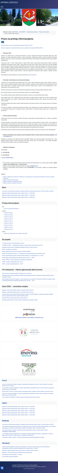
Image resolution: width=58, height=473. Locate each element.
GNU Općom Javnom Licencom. (38, 466)
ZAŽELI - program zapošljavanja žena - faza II (12, 261)
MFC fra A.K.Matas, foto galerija (9, 249)
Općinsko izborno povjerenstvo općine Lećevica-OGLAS (14, 297)
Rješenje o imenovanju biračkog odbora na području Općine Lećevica (17, 290)
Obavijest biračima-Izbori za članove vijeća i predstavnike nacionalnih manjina (20, 300)
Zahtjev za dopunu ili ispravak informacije (12, 181)
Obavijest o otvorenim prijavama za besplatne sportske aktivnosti (17, 452)
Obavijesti (6, 443)
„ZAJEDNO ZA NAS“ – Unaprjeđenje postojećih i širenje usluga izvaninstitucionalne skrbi (22, 245)
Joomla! (14, 466)
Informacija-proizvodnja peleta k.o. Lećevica (12, 454)
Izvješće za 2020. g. (8, 223)
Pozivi (4, 380)
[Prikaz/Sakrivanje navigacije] (2, 7)
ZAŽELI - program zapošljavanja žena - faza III (12, 263)
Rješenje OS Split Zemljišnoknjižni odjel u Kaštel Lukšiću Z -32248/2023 (18, 410)
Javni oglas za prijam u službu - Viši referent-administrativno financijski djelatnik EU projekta (23, 437)
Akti (2, 42)
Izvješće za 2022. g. (8, 219)
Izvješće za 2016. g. (8, 227)
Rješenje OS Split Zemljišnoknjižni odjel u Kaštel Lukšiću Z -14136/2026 (18, 414)
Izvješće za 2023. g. (8, 217)
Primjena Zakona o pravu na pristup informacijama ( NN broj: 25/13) (16, 45)
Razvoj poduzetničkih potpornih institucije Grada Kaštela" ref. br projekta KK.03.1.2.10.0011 (23, 255)
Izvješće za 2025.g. (8, 212)
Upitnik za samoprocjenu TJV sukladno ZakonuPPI (15, 233)
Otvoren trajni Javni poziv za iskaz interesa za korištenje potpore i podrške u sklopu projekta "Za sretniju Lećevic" (27, 391)
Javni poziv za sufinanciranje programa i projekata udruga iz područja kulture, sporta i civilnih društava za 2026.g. (28, 424)
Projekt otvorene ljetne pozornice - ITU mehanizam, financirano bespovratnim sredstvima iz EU (23, 253)
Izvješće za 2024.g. (8, 214)
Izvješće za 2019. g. (8, 225)
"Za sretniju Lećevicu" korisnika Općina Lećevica (13, 243)
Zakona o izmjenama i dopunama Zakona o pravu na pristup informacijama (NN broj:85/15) (22, 48)
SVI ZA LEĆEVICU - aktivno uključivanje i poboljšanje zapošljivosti (17, 259)
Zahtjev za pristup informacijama (10, 180)
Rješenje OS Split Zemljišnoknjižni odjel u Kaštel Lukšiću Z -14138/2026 (18, 406)
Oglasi (4, 403)
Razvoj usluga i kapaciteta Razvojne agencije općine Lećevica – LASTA (18, 257)
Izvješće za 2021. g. (8, 221)
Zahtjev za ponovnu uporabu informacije (12, 183)
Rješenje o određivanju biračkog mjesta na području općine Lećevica (17, 292)
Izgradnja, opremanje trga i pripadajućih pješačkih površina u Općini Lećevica (19, 247)
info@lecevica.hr (9, 157)
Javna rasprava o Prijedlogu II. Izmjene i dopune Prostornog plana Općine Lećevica (21, 397)
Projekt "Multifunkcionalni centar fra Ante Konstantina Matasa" (16, 251)
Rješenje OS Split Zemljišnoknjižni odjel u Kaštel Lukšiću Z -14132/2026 (18, 412)
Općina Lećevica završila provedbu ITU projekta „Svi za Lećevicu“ (17, 273)
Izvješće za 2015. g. (8, 229)
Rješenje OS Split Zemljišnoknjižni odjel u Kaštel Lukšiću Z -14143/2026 (18, 408)
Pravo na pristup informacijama (11, 208)
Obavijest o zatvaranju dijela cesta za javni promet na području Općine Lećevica (20, 450)
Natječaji (5, 421)
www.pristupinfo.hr (32, 74)
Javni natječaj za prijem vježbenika (10, 456)
